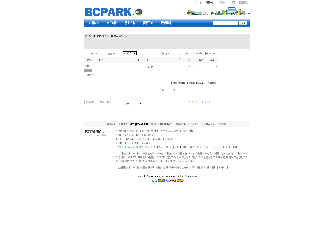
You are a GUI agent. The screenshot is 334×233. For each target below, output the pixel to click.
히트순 (111, 53)
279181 (88, 65)
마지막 (171, 89)
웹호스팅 (130, 23)
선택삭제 (104, 102)
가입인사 (89, 74)
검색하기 (193, 102)
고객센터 (165, 23)
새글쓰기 (206, 102)
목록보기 (90, 102)
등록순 (94, 53)
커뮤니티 (94, 23)
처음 (161, 89)
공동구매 (148, 23)
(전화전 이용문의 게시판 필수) (133, 147)
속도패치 (112, 23)
